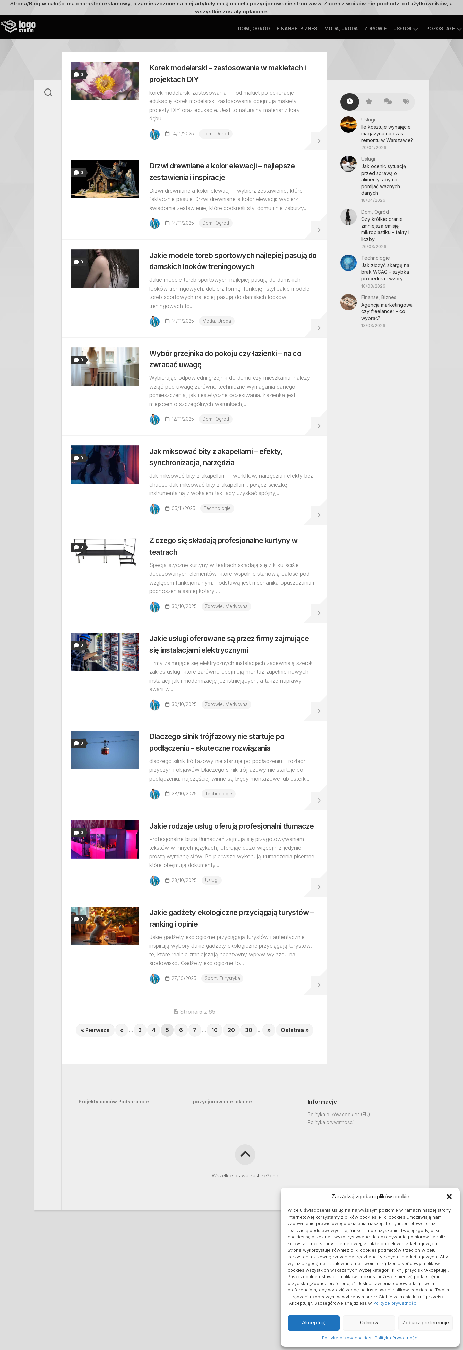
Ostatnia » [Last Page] (295, 1128)
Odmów (369, 1322)
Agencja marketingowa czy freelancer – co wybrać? (387, 311)
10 (214, 1128)
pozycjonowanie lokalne (222, 1200)
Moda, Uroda (327, 28)
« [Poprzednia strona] (121, 1128)
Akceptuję (314, 1322)
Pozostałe (427, 28)
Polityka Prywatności (396, 1337)
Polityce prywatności (395, 1303)
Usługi (389, 28)
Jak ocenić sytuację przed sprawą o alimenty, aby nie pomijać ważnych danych (383, 179)
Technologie (222, 544)
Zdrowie (362, 28)
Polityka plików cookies (346, 1337)
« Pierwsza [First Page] (95, 1128)
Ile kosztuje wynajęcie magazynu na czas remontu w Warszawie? (387, 133)
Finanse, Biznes (283, 28)
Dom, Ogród (240, 28)
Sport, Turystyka (227, 1073)
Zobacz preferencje (425, 1322)
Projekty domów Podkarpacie (114, 1200)
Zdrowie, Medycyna (231, 649)
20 (231, 1128)
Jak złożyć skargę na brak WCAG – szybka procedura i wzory (385, 271)
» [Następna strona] (269, 1128)
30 (248, 1128)
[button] (449, 1196)
